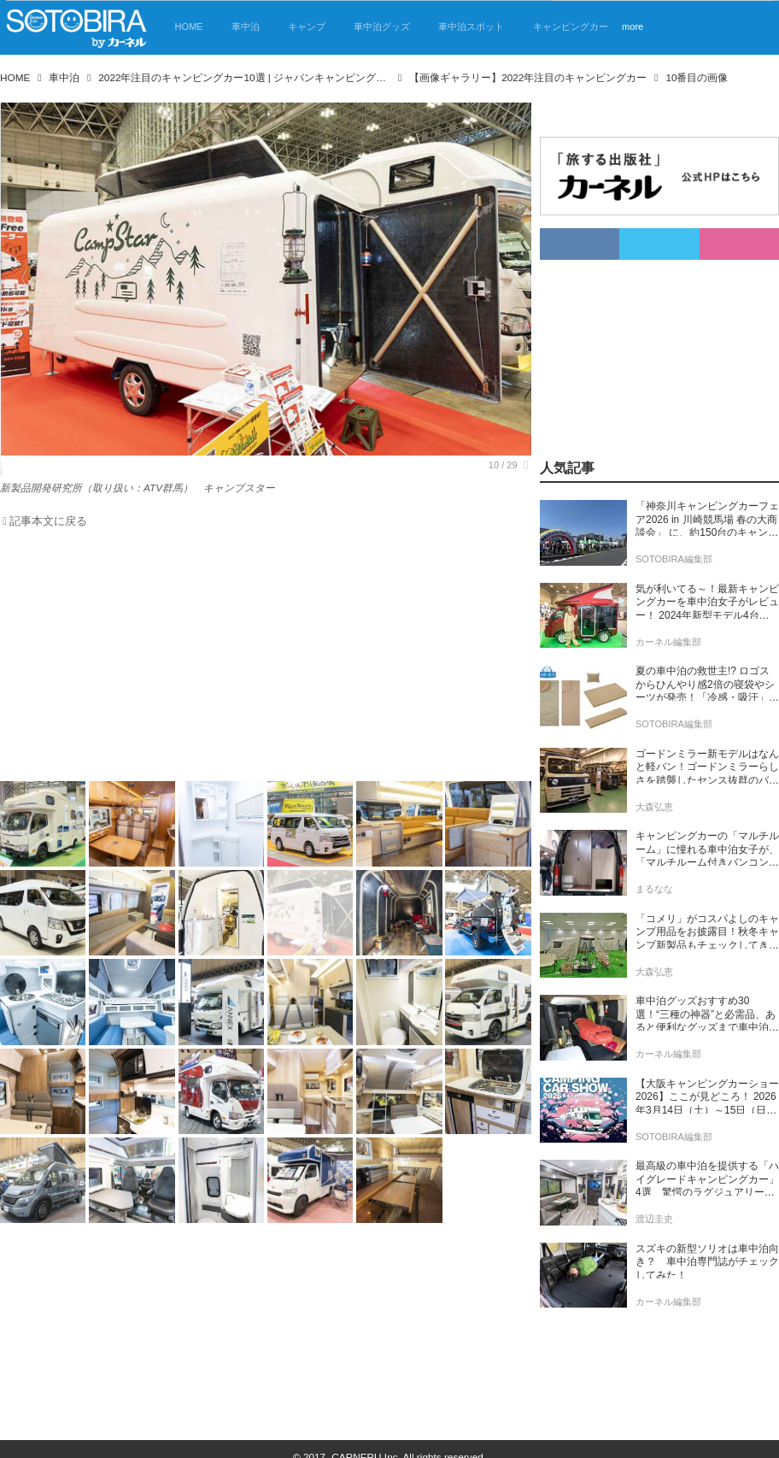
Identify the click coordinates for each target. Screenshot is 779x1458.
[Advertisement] (255, 659)
